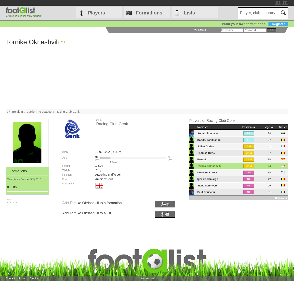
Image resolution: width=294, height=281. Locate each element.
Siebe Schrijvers (207, 185)
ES (278, 2)
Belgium (17, 111)
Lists (189, 12)
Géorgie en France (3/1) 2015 (24, 179)
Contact (10, 278)
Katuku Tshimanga (209, 139)
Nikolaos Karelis (207, 172)
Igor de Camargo (207, 179)
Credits (34, 278)
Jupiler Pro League (39, 111)
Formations (149, 12)
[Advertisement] (128, 80)
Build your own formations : (255, 24)
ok (271, 30)
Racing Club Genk (68, 111)
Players (96, 12)
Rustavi (116, 151)
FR (285, 2)
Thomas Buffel (206, 152)
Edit (63, 42)
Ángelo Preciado (207, 133)
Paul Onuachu (206, 192)
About (22, 278)
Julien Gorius (205, 146)
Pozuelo (202, 159)
